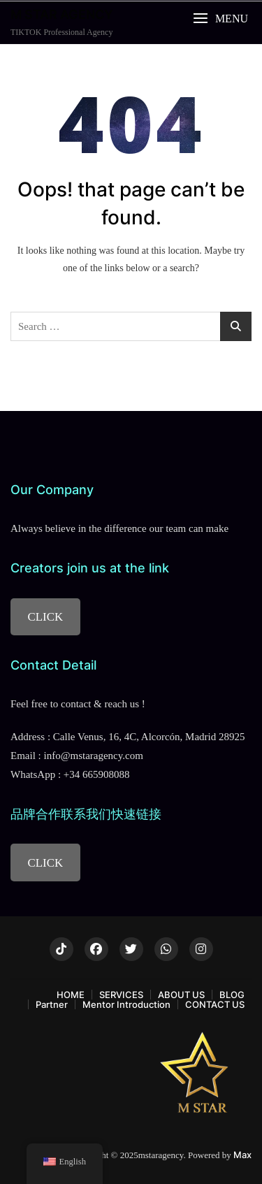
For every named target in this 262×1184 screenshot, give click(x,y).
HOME (71, 994)
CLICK (45, 616)
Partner (52, 1004)
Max (242, 1154)
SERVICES (121, 994)
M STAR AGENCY (61, 14)
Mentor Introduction (126, 1004)
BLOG (232, 994)
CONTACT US (215, 1004)
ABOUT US (181, 994)
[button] (220, 18)
